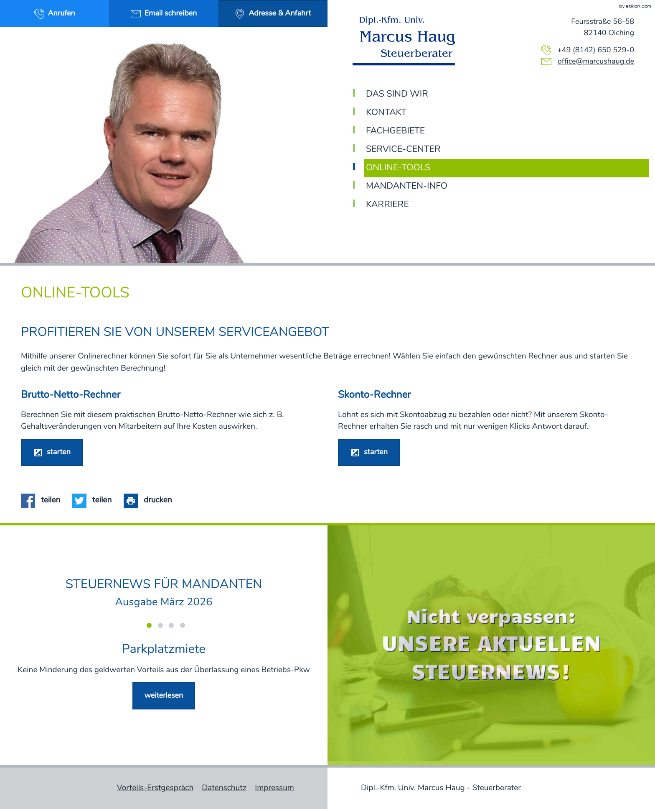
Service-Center (403, 149)
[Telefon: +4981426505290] (595, 50)
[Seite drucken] (151, 500)
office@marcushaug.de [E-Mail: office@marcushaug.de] (596, 61)
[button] (54, 13)
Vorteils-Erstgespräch (155, 788)
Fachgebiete (395, 131)
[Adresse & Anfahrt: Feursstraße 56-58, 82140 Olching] (273, 13)
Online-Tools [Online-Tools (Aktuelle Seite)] (398, 168)
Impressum (274, 788)
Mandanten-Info (406, 186)
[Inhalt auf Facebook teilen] (43, 500)
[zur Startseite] (407, 41)
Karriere (387, 204)
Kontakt (386, 112)
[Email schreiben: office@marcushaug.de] (163, 13)
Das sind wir (397, 94)
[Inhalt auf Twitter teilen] (95, 500)
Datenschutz (224, 788)
